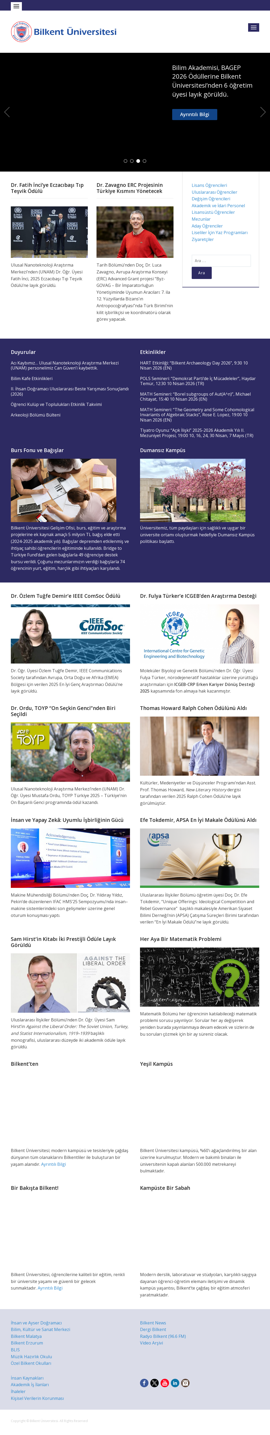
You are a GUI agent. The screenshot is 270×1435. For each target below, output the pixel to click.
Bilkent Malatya (26, 1336)
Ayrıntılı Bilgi (194, 114)
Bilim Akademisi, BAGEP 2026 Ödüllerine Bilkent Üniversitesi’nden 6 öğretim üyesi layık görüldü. (212, 80)
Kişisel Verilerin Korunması (37, 1398)
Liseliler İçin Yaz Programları (220, 232)
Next (263, 112)
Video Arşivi (151, 1343)
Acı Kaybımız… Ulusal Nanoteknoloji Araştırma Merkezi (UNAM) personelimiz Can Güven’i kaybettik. (65, 365)
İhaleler (18, 1391)
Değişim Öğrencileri (211, 199)
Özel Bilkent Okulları (31, 1363)
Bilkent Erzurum (27, 1343)
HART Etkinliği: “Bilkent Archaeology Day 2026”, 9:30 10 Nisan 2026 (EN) (194, 365)
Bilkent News (153, 1323)
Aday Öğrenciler (207, 226)
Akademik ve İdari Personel (218, 206)
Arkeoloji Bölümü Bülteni (35, 415)
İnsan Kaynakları (27, 1378)
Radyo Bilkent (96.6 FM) (163, 1336)
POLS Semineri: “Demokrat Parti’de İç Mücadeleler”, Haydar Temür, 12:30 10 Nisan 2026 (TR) (198, 381)
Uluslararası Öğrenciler (214, 192)
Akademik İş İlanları (30, 1384)
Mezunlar (201, 219)
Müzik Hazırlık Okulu (31, 1357)
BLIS (15, 1350)
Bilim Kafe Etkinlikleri (31, 378)
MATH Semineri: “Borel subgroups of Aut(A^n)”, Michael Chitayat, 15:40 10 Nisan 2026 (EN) (195, 396)
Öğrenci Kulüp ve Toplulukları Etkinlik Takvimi (56, 404)
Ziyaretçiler (203, 239)
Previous (7, 112)
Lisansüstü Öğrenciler (213, 212)
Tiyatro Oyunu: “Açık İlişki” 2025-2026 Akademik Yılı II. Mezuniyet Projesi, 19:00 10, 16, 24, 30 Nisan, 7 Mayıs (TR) (196, 432)
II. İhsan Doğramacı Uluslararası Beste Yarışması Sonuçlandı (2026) (70, 391)
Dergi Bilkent (153, 1329)
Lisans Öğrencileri (209, 185)
